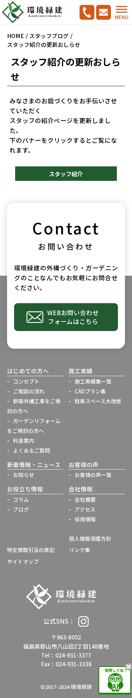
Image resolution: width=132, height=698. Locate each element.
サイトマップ (23, 561)
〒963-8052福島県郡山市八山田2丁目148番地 (66, 641)
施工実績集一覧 (93, 381)
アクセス (85, 509)
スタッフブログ (49, 36)
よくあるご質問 (31, 450)
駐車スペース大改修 (98, 401)
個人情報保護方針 (90, 538)
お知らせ (23, 474)
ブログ (21, 509)
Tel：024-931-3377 (66, 655)
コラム (21, 499)
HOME (15, 36)
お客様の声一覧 (93, 474)
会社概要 (85, 499)
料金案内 (23, 440)
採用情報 (85, 519)
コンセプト (26, 381)
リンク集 (79, 549)
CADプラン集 (90, 391)
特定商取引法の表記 (31, 549)
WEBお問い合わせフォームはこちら (73, 317)
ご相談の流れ (29, 391)
